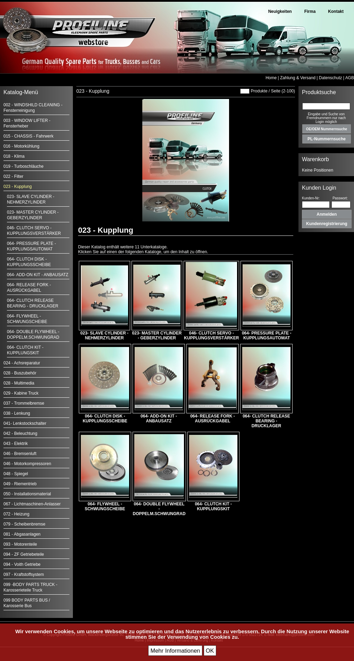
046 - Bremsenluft (19, 453)
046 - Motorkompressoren (27, 463)
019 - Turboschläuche (23, 166)
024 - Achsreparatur (21, 363)
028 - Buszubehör (19, 373)
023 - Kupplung (17, 186)
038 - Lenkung (16, 413)
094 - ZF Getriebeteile (23, 554)
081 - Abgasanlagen (22, 534)
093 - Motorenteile (20, 544)
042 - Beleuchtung (20, 433)
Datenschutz (330, 77)
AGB (349, 77)
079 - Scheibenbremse (24, 524)
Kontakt (336, 11)
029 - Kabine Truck (21, 393)
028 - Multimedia (18, 383)
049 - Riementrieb (19, 483)
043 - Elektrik (15, 443)
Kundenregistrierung (326, 223)
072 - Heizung (16, 514)
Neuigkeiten (280, 11)
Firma (310, 11)
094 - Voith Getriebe (22, 564)
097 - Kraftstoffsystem (23, 574)
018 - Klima (14, 156)
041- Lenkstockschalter (24, 423)
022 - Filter (13, 176)
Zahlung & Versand (297, 77)
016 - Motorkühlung (21, 146)
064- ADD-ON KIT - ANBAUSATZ (37, 274)
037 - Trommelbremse (23, 403)
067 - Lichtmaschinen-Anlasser (32, 504)
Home (271, 77)
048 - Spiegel (15, 473)
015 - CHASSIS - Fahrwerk (28, 136)
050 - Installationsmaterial (27, 493)
